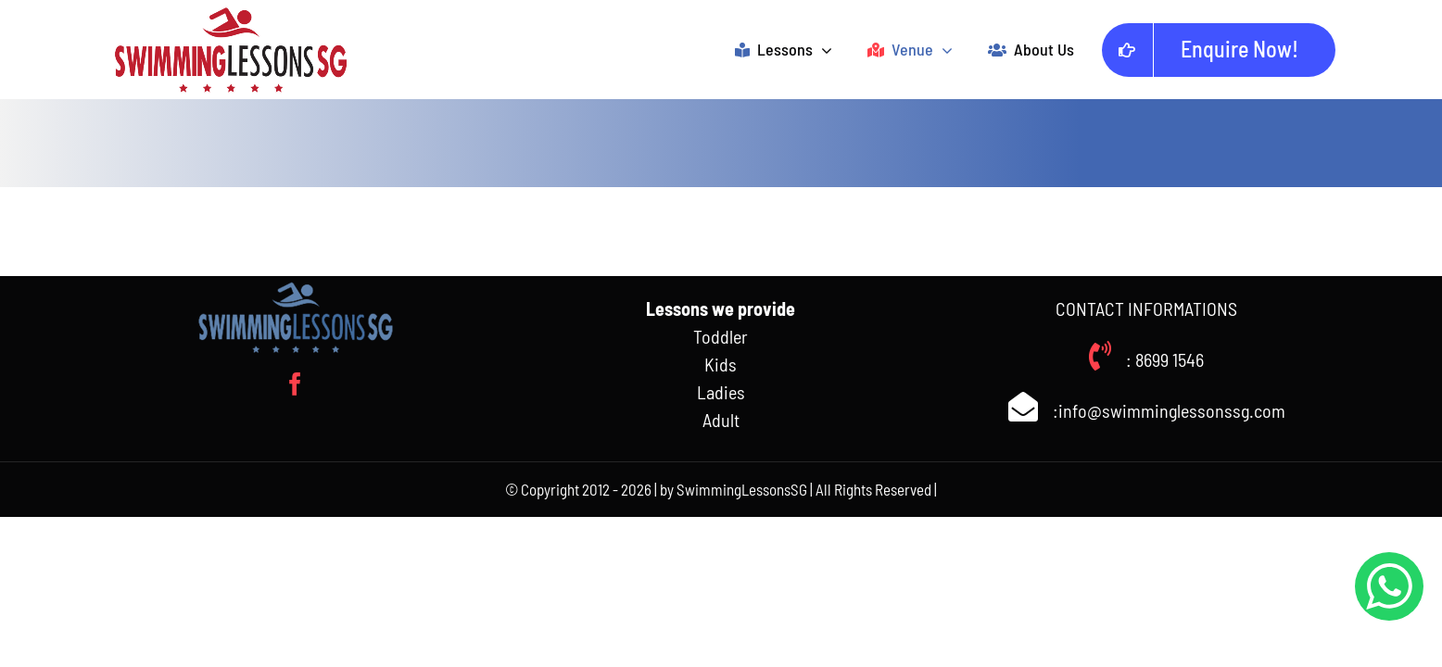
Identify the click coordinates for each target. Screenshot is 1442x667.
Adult (721, 420)
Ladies (721, 392)
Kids (720, 364)
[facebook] (295, 384)
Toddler (720, 336)
